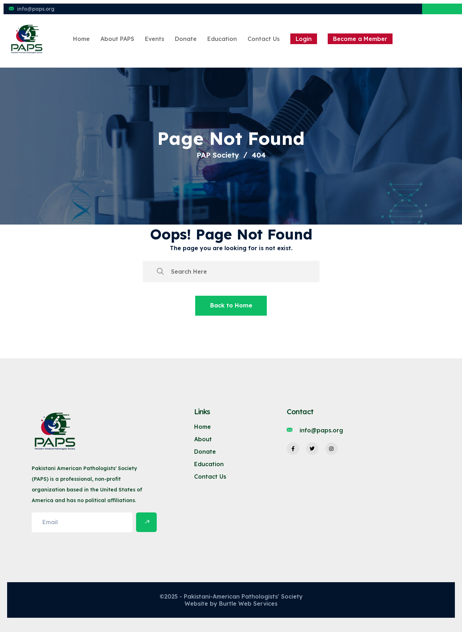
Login (304, 38)
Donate (186, 38)
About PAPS (117, 38)
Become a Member (360, 38)
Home (81, 38)
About (203, 439)
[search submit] (160, 271)
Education (222, 38)
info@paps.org (35, 9)
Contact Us (264, 38)
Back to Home (231, 305)
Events (154, 38)
